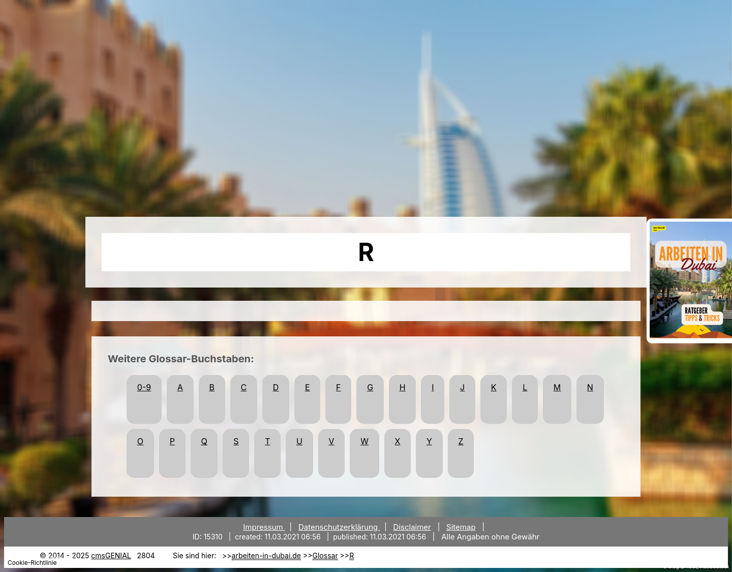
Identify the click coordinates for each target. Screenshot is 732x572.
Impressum (264, 527)
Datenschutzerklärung (339, 527)
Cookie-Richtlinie (32, 562)
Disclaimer (412, 527)
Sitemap (461, 527)
